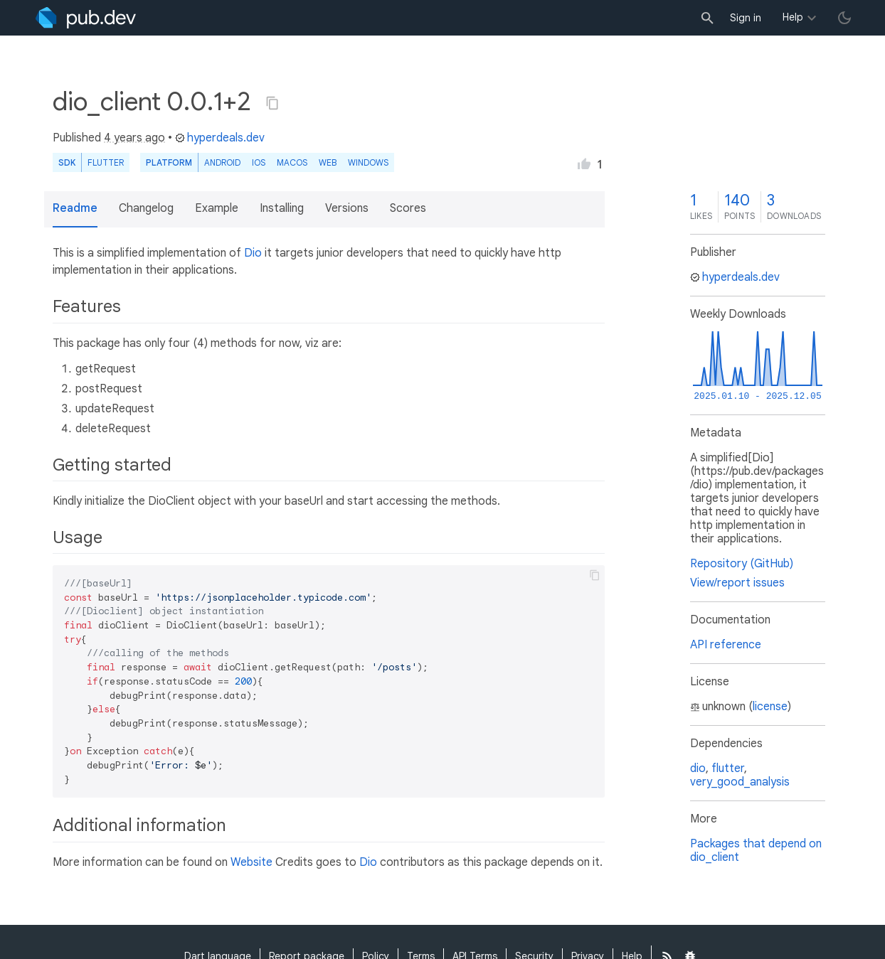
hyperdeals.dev (220, 138)
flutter (727, 768)
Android (222, 162)
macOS (292, 162)
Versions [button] (347, 208)
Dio (253, 253)
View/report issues (737, 583)
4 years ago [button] (134, 138)
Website (251, 862)
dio (698, 768)
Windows (368, 162)
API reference (725, 645)
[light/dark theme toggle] (844, 17)
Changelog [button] (146, 208)
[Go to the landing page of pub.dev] (86, 17)
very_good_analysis (740, 782)
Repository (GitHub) (741, 564)
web (327, 162)
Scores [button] (408, 208)
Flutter (106, 162)
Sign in (745, 17)
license (770, 707)
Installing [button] (282, 208)
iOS (258, 162)
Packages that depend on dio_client (756, 850)
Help (793, 17)
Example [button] (216, 208)
